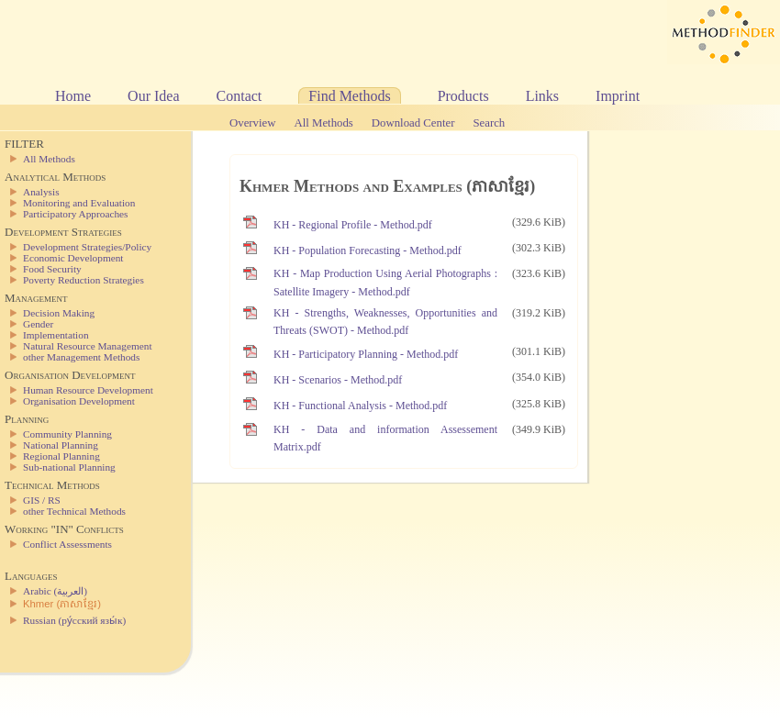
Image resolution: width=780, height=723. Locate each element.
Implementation (56, 334)
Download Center (413, 123)
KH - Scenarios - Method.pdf (337, 379)
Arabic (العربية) (55, 590)
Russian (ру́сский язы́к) (74, 620)
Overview (252, 123)
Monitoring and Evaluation (79, 202)
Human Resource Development (88, 389)
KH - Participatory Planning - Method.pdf (365, 354)
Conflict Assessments (67, 544)
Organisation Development (79, 400)
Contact (239, 96)
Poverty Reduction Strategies (83, 279)
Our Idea (153, 96)
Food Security (52, 268)
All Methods (323, 123)
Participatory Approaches (75, 213)
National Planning (60, 444)
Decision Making (59, 312)
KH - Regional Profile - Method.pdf (352, 224)
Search (489, 123)
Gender (38, 323)
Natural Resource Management (87, 345)
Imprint (618, 96)
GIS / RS (42, 500)
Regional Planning (61, 456)
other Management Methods (81, 356)
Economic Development (73, 257)
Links (542, 96)
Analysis (41, 191)
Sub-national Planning (69, 467)
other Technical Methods (74, 511)
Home (73, 96)
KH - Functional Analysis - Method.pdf (360, 405)
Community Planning (67, 433)
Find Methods (349, 96)
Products (463, 96)
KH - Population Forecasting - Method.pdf (367, 250)
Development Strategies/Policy (87, 246)
